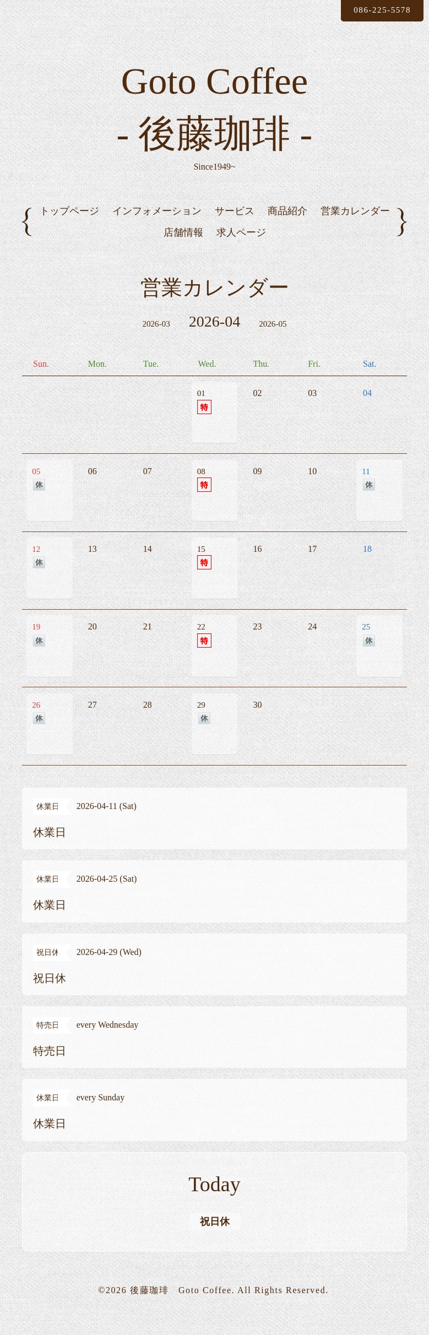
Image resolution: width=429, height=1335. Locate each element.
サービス (234, 228)
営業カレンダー (355, 228)
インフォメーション (157, 228)
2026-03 (155, 341)
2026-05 (273, 341)
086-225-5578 (378, 10)
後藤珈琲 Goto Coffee (181, 1306)
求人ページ (241, 250)
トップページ (69, 228)
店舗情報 (183, 250)
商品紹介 (287, 228)
